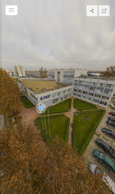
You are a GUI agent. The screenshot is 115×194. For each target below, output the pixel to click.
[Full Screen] (104, 10)
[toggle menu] (11, 10)
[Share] (92, 10)
